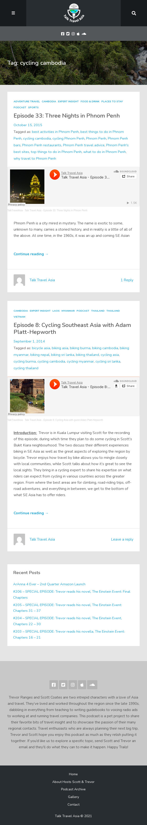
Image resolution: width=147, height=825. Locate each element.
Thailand (98, 311)
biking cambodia (105, 348)
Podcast (20, 107)
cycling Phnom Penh (68, 138)
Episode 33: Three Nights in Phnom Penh (67, 116)
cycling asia (110, 354)
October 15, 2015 (28, 125)
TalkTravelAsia (15, 210)
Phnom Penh (96, 138)
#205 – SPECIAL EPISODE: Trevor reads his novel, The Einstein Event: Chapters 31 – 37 (67, 607)
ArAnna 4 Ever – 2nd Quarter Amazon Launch (49, 584)
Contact (73, 804)
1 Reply (127, 280)
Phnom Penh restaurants (41, 145)
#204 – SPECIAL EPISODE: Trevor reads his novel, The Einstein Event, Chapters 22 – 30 (67, 621)
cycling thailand (26, 368)
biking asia (60, 348)
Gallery (73, 797)
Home (73, 774)
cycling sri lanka (107, 361)
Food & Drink (90, 101)
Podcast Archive (73, 789)
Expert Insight (68, 101)
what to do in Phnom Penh (104, 151)
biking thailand (87, 354)
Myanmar (68, 311)
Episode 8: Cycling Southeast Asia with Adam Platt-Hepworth (72, 328)
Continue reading (31, 254)
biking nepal (39, 354)
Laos (56, 311)
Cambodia (49, 101)
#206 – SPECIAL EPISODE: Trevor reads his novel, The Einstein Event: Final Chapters (71, 594)
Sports (33, 107)
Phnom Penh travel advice (84, 145)
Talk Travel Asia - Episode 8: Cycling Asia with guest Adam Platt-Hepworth (64, 420)
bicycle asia (41, 348)
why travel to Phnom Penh (35, 158)
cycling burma (25, 361)
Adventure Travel (27, 101)
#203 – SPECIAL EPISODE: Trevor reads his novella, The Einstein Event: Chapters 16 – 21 (69, 634)
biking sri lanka (62, 354)
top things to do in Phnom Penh (56, 151)
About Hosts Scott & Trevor (73, 782)
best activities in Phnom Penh (55, 131)
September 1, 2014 (29, 341)
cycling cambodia (37, 138)
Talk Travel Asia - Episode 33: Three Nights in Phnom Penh (56, 210)
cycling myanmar (80, 361)
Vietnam (19, 317)
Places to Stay (112, 101)
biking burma (80, 348)
